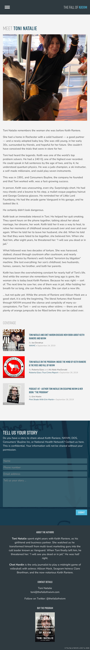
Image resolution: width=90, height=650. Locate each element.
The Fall (75, 7)
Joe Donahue (37, 342)
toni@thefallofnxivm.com (45, 592)
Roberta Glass (38, 369)
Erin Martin (36, 396)
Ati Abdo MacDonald (58, 369)
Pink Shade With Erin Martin (41, 399)
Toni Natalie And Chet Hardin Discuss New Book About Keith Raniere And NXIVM (56, 336)
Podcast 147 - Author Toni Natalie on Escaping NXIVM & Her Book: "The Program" (56, 390)
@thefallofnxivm (56, 598)
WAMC (32, 345)
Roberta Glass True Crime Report (43, 372)
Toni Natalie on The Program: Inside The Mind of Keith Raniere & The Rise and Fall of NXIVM (57, 363)
